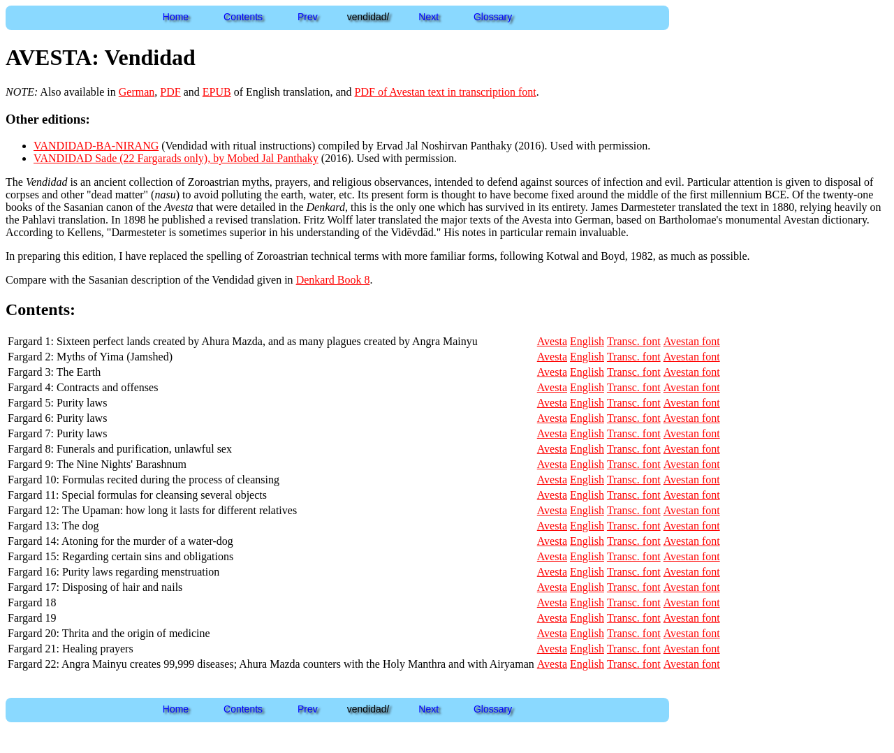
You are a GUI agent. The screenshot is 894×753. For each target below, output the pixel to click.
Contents (243, 16)
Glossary (493, 16)
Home (176, 16)
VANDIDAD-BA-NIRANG (96, 146)
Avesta (552, 341)
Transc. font (634, 341)
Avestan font (692, 341)
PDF (170, 92)
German (137, 92)
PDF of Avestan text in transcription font (445, 92)
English (587, 341)
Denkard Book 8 (333, 280)
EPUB (217, 92)
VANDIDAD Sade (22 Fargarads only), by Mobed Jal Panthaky (176, 158)
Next (428, 16)
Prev (308, 16)
